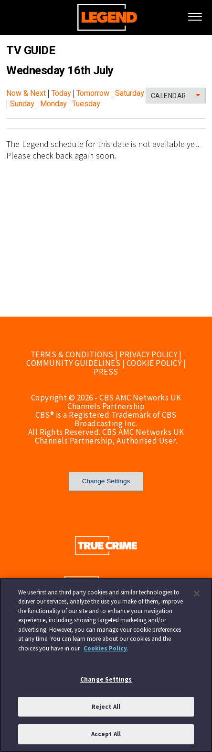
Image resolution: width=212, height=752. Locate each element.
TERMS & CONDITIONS (72, 354)
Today (61, 93)
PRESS (106, 371)
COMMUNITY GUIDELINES (73, 363)
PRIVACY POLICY (148, 354)
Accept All (106, 734)
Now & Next (26, 93)
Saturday (129, 93)
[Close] (196, 593)
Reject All (106, 707)
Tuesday (86, 104)
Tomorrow (92, 93)
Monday (53, 104)
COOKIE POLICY (154, 363)
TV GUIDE (30, 50)
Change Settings (106, 481)
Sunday (22, 104)
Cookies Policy (105, 648)
